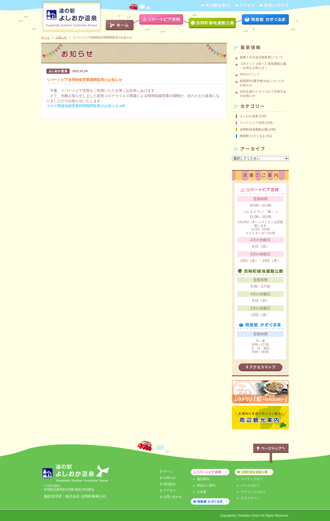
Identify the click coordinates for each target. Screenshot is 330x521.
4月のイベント (250, 74)
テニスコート (250, 498)
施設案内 (203, 479)
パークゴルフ (250, 485)
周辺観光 (169, 484)
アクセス (169, 490)
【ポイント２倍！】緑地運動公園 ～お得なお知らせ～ (264, 66)
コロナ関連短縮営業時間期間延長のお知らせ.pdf (85, 106)
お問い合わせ (172, 497)
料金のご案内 (206, 485)
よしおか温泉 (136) (253, 116)
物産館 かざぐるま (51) (256, 136)
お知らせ (61, 37)
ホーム (45, 37)
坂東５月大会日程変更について (261, 57)
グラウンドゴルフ (253, 492)
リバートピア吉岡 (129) (256, 123)
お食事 (201, 492)
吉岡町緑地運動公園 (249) (258, 129)
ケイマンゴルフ (251, 479)
